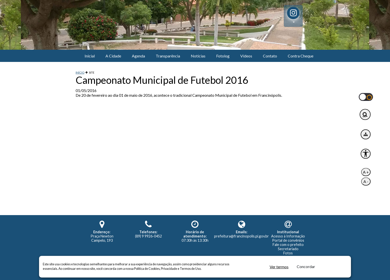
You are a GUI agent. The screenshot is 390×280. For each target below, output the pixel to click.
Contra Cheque (300, 55)
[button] (293, 16)
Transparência (168, 55)
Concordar (306, 266)
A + (366, 172)
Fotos (288, 253)
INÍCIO (80, 72)
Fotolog (223, 55)
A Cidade (113, 55)
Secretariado (288, 249)
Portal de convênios (288, 240)
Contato (270, 55)
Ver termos (279, 266)
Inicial (90, 55)
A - (365, 181)
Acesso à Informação (288, 236)
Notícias (198, 55)
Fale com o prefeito (288, 244)
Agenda (138, 55)
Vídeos (246, 55)
